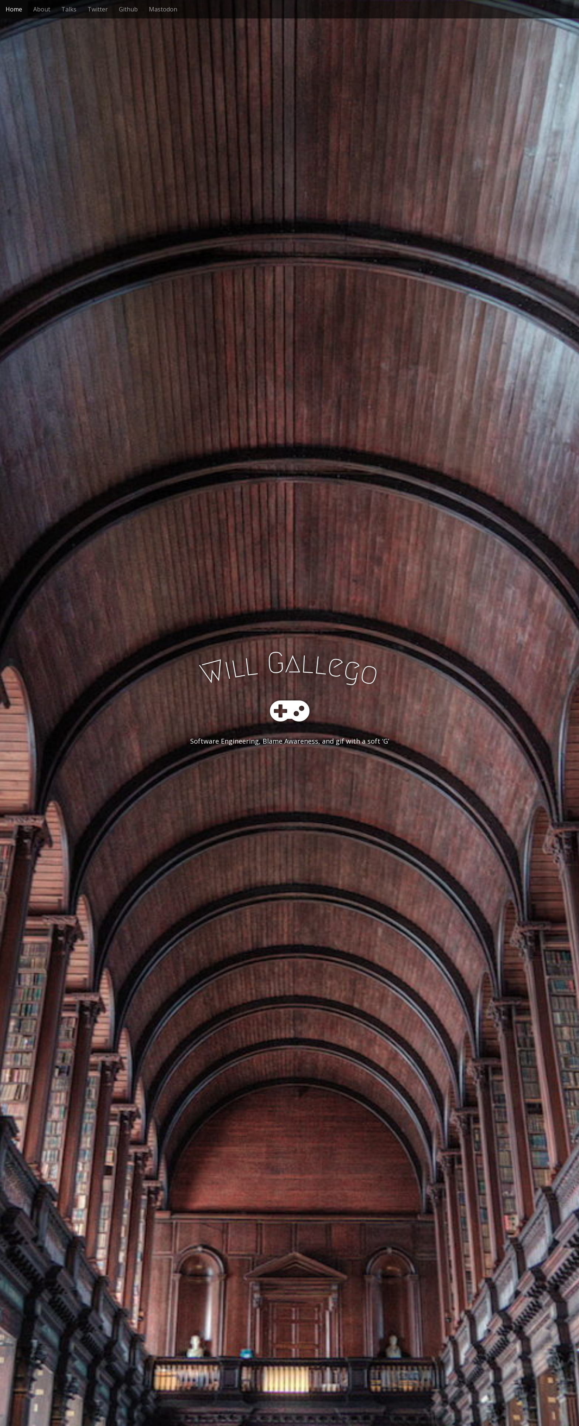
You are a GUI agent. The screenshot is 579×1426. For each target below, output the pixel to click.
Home (14, 9)
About (41, 9)
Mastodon (163, 9)
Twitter (98, 9)
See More (289, 771)
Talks (68, 9)
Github (128, 9)
